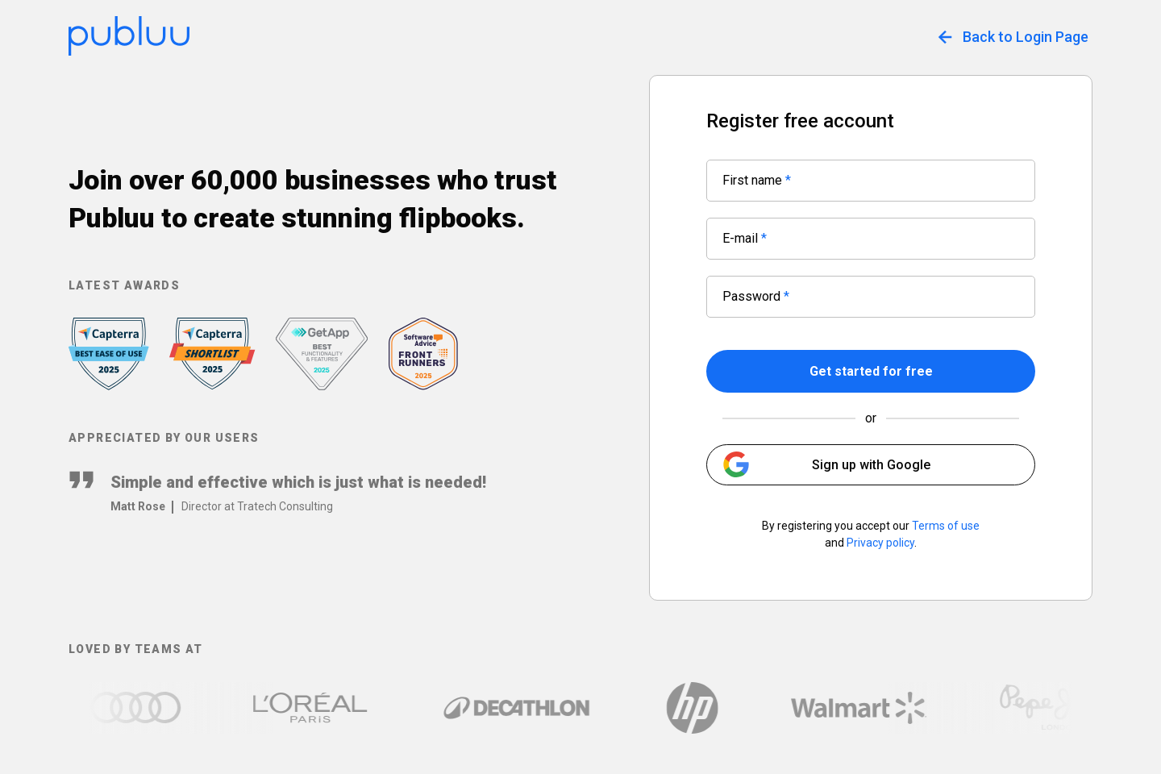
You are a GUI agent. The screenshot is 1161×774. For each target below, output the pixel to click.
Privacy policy (880, 542)
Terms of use (946, 525)
